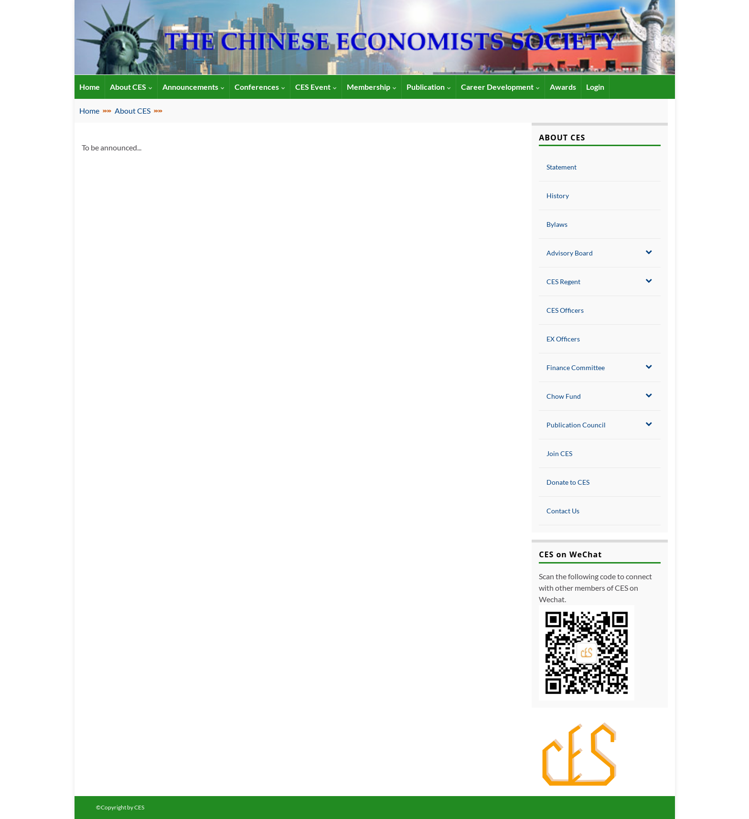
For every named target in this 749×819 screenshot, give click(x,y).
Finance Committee (599, 367)
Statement (561, 167)
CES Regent (599, 281)
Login (595, 86)
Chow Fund (599, 396)
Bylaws (556, 224)
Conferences (260, 86)
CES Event (316, 86)
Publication (429, 86)
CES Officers (565, 310)
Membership (371, 86)
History (557, 195)
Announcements (193, 86)
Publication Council (599, 424)
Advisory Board (599, 252)
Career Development (500, 86)
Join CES (559, 453)
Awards (563, 86)
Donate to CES (567, 482)
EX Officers (563, 339)
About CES (131, 86)
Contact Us (562, 511)
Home (89, 110)
